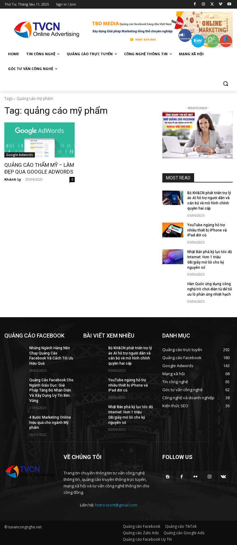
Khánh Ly (12, 179)
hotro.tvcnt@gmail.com (116, 505)
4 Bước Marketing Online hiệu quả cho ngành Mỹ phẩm (50, 422)
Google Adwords (19, 155)
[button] (225, 83)
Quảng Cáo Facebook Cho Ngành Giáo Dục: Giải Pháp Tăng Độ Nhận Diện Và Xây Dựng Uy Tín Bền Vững (51, 390)
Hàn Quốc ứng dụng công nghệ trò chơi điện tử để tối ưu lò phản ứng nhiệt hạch (209, 289)
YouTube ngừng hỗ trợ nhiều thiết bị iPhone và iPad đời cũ (207, 230)
